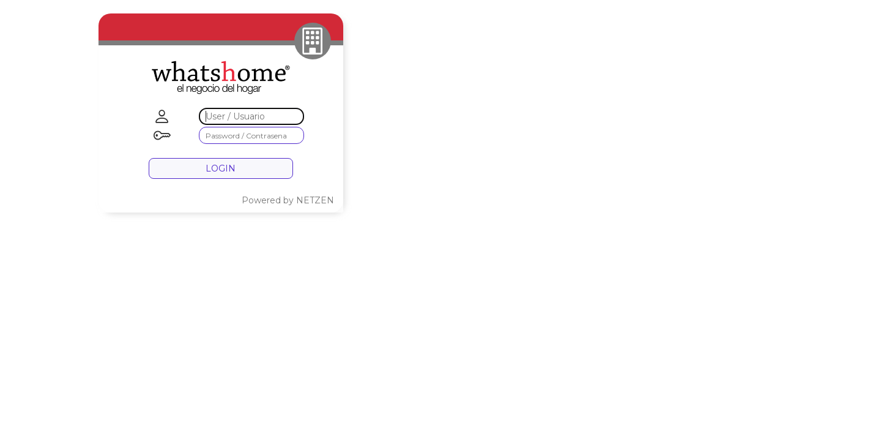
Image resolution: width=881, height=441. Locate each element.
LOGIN (221, 168)
